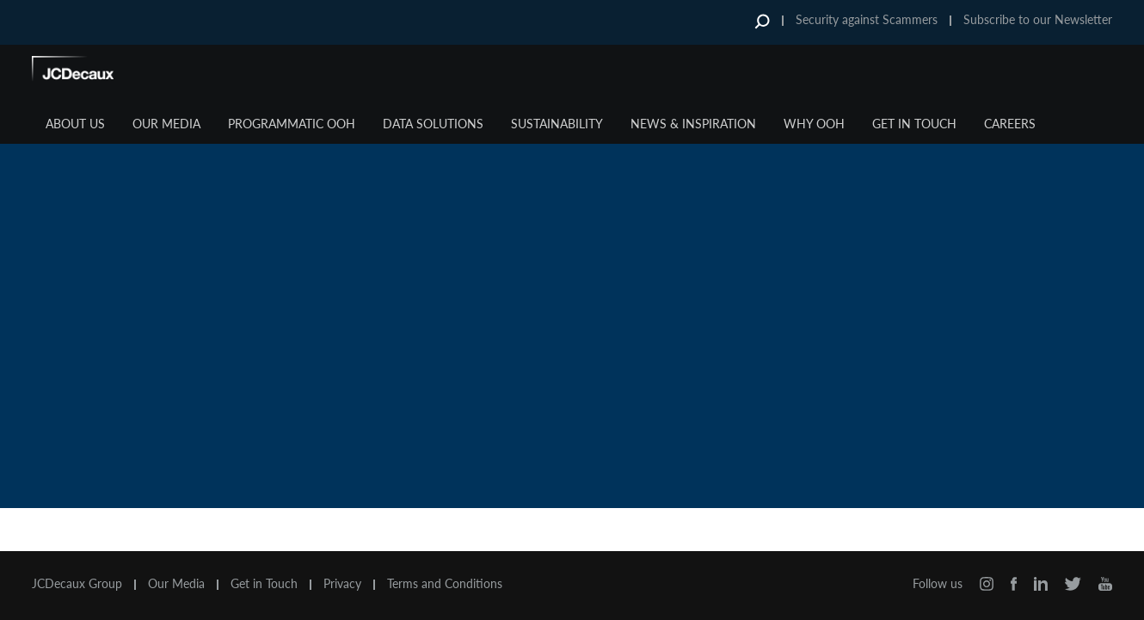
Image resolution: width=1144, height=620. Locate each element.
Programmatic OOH (291, 123)
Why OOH (814, 123)
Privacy (342, 584)
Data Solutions (433, 123)
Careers (1010, 123)
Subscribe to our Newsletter (1037, 19)
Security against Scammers (867, 19)
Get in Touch (914, 123)
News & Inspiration (693, 123)
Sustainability (557, 123)
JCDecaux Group (77, 584)
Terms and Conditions (444, 584)
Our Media (166, 123)
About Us (75, 123)
